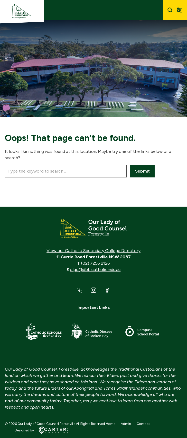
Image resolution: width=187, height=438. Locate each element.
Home (110, 424)
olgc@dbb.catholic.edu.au (95, 269)
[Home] (93, 228)
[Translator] (180, 10)
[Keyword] (66, 171)
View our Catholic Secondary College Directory (93, 250)
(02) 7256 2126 (95, 263)
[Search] (170, 10)
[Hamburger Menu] (152, 10)
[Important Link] (44, 332)
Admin (126, 424)
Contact (143, 424)
